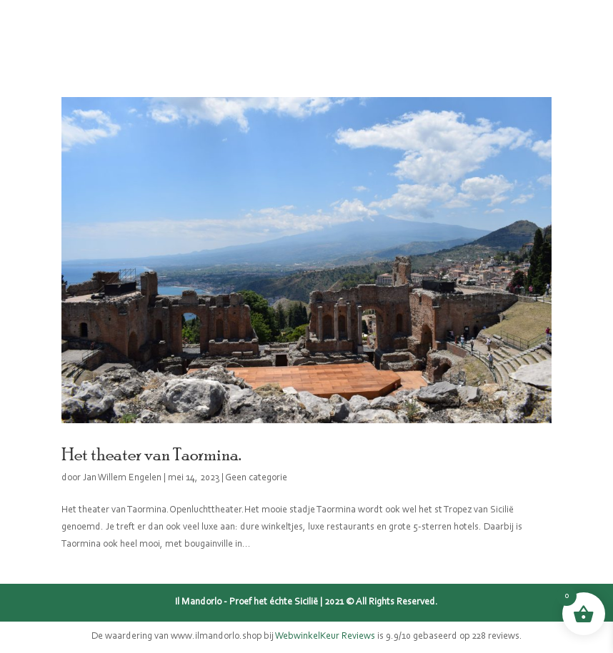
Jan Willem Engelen (122, 478)
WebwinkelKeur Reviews (325, 637)
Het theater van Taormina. (151, 454)
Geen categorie (256, 478)
